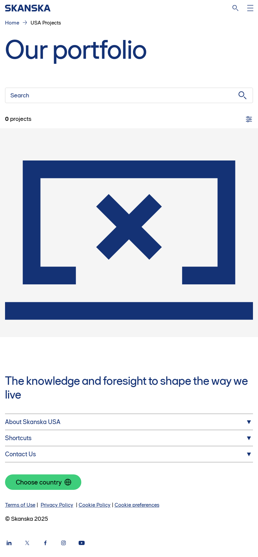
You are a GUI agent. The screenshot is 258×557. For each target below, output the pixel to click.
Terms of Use (20, 505)
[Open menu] (250, 8)
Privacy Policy (57, 505)
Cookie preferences (137, 505)
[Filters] (249, 119)
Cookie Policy (95, 505)
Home (12, 22)
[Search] (235, 8)
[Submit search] (242, 95)
